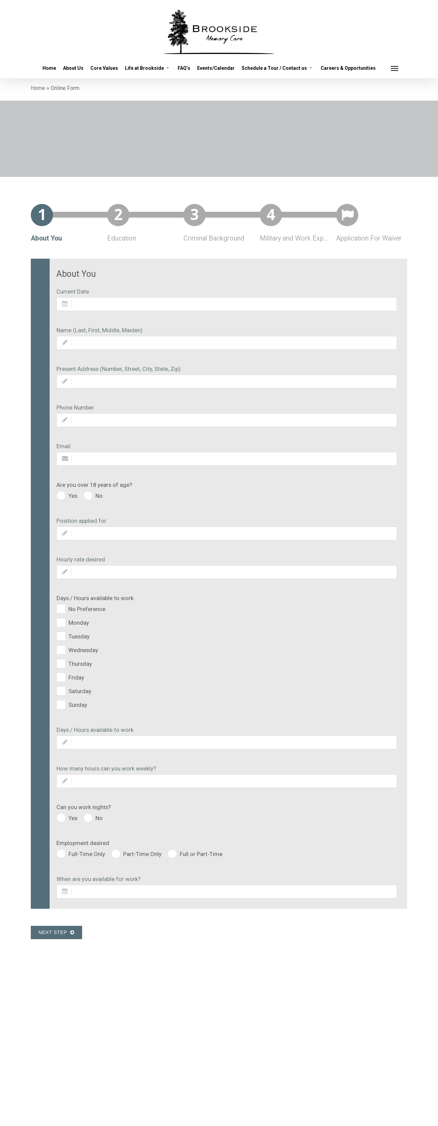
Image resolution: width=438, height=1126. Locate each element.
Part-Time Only (142, 854)
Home (38, 88)
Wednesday (83, 650)
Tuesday (79, 636)
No (99, 495)
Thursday (80, 663)
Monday (78, 622)
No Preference (86, 609)
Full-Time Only (86, 854)
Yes (72, 495)
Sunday (77, 704)
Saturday (79, 691)
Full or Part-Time (201, 854)
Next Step (56, 932)
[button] (395, 68)
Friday (76, 677)
